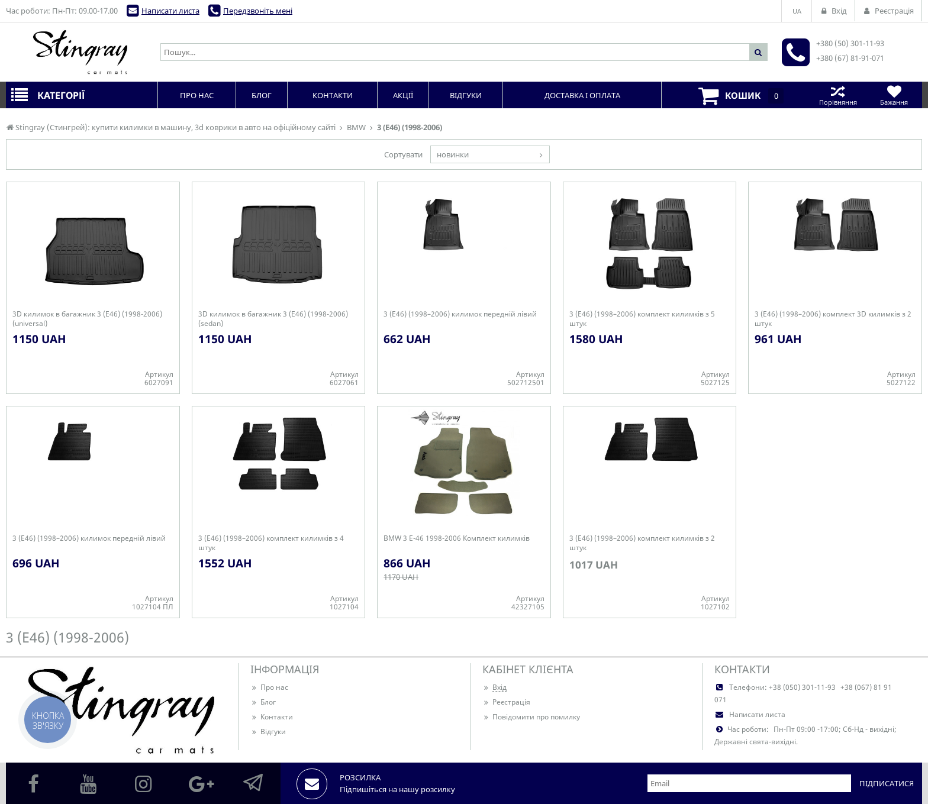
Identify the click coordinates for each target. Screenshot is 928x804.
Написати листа (170, 10)
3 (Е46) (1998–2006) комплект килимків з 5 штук (642, 318)
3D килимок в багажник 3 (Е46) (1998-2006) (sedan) (273, 318)
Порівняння (838, 95)
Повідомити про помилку (531, 717)
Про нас (269, 687)
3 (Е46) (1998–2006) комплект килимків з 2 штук (642, 543)
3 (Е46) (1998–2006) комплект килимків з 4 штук (271, 543)
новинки (453, 154)
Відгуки (268, 731)
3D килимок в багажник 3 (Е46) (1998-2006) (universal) (87, 318)
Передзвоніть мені (257, 10)
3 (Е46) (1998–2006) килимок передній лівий (460, 314)
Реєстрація (506, 702)
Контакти (271, 717)
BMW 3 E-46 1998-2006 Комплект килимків (457, 538)
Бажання (894, 95)
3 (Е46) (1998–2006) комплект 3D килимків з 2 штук (833, 318)
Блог (263, 702)
